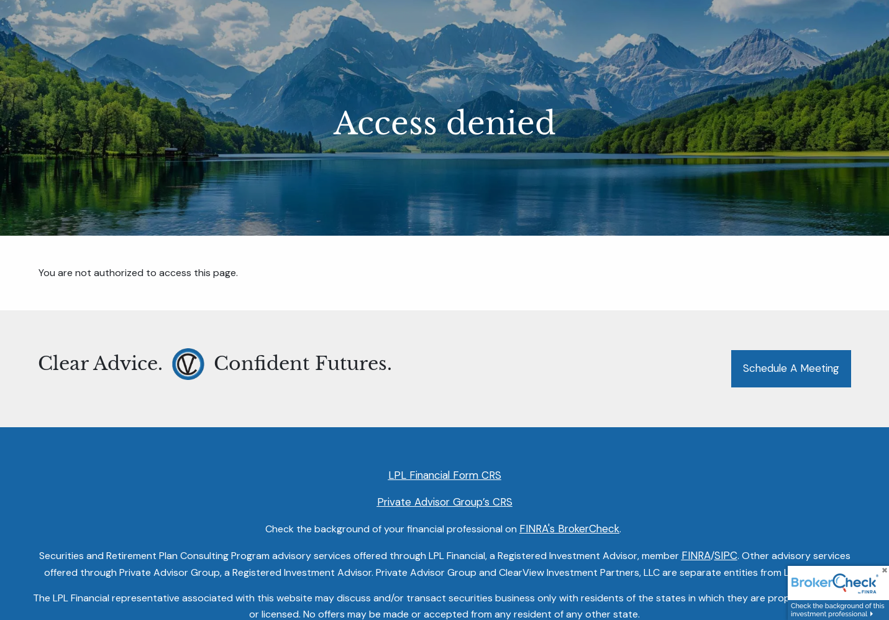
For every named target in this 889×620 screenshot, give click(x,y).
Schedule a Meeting (791, 368)
